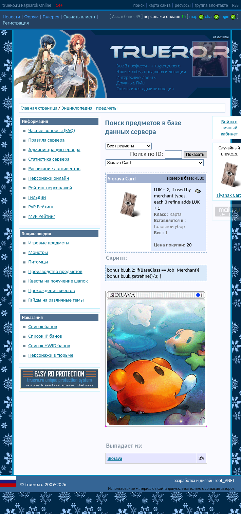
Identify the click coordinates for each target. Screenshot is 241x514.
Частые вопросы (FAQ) (52, 130)
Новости (11, 17)
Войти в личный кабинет (229, 127)
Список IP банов (45, 336)
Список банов (43, 326)
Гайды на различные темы (56, 300)
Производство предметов (55, 271)
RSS (235, 5)
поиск (139, 5)
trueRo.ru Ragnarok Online (26, 5)
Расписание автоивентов (55, 168)
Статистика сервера (49, 159)
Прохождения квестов (52, 290)
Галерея (51, 17)
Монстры (38, 252)
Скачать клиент (79, 17)
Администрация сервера (54, 149)
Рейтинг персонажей (50, 187)
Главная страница (39, 108)
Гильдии (37, 197)
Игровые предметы (49, 243)
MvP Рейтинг (42, 216)
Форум (31, 17)
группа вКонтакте (211, 5)
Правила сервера (47, 140)
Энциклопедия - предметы (89, 108)
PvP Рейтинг (41, 207)
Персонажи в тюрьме (51, 355)
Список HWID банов (49, 345)
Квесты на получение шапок (58, 281)
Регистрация (16, 23)
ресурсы (183, 5)
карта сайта (160, 5)
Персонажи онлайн (49, 178)
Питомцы (38, 262)
